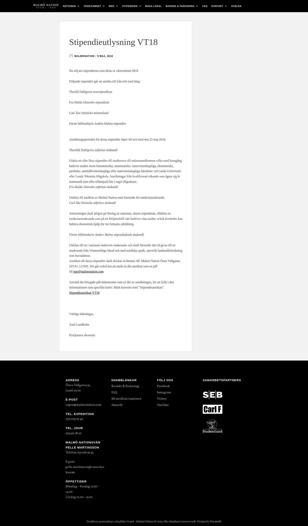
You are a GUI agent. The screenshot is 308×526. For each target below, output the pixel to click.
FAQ (204, 6)
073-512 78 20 (73, 433)
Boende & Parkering (125, 386)
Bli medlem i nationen (126, 398)
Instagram (164, 392)
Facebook (163, 386)
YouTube (163, 405)
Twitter (162, 398)
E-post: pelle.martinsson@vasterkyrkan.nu (85, 467)
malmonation (84, 56)
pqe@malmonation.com (88, 271)
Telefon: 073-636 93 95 (79, 452)
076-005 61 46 (74, 419)
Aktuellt (117, 405)
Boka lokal (153, 6)
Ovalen (236, 6)
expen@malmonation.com (83, 404)
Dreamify (216, 521)
